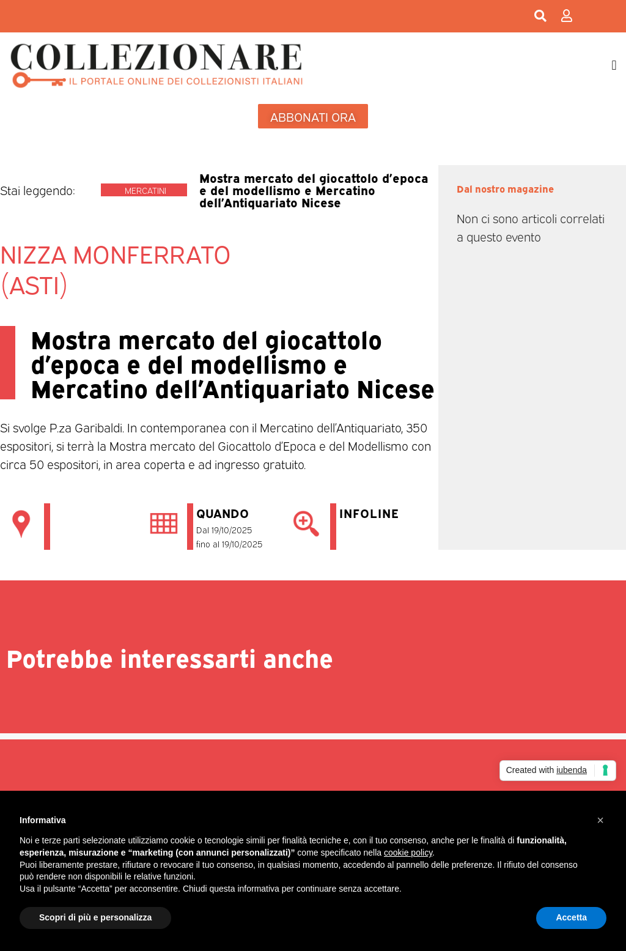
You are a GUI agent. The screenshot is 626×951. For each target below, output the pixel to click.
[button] (614, 65)
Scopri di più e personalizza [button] (95, 917)
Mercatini (145, 190)
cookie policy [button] (408, 852)
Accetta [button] (571, 917)
